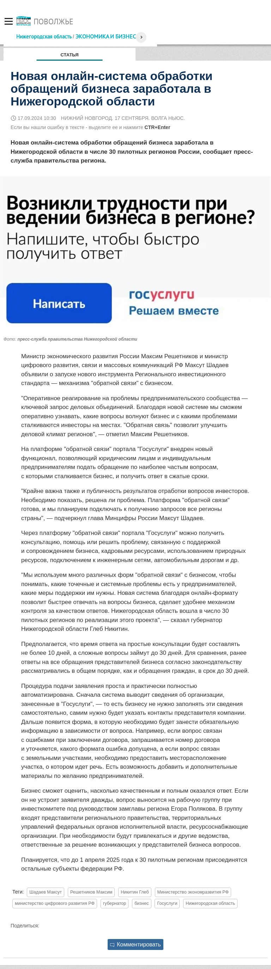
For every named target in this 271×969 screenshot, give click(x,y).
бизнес (141, 903)
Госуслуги (167, 903)
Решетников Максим (91, 892)
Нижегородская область (43, 36)
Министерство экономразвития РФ (193, 892)
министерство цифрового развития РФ (55, 903)
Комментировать (135, 944)
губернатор (114, 903)
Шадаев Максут (45, 892)
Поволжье (53, 21)
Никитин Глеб (135, 892)
